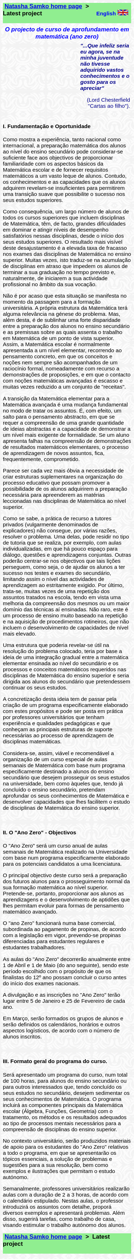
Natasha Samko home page (43, 6)
